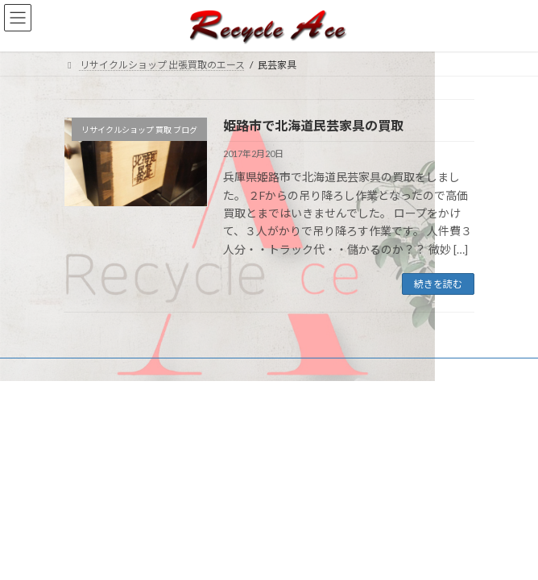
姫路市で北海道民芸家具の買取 (313, 125)
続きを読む (438, 284)
